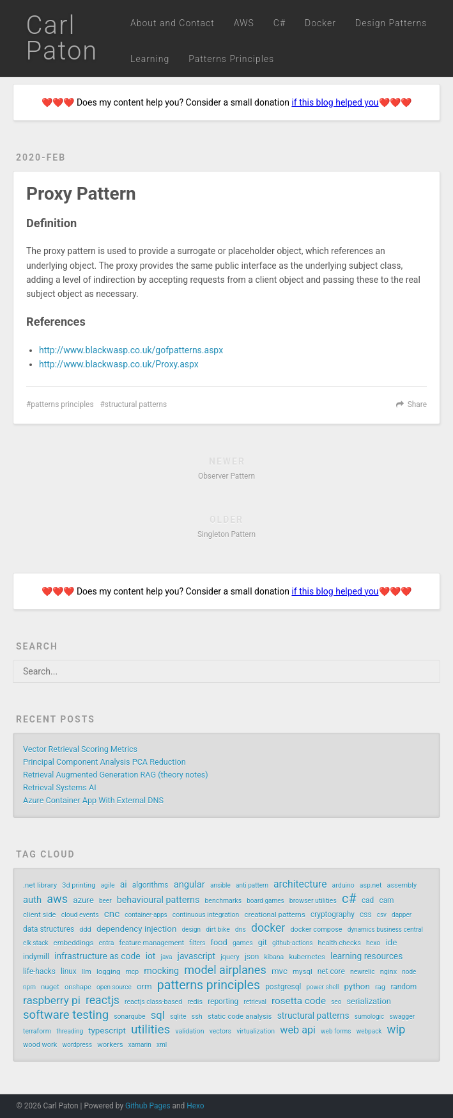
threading (69, 1031)
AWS (244, 23)
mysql (302, 971)
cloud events (80, 915)
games (243, 943)
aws (57, 899)
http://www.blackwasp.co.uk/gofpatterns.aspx (131, 350)
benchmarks (223, 901)
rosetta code (299, 1001)
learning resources (366, 956)
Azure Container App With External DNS (93, 800)
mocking (161, 971)
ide (391, 942)
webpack (369, 1031)
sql (158, 1015)
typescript (107, 1030)
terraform (37, 1031)
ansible (220, 885)
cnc (111, 914)
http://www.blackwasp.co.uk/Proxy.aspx (119, 364)
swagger (402, 1016)
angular (189, 884)
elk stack (35, 942)
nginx (388, 972)
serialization (368, 1001)
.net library (40, 885)
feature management (151, 943)
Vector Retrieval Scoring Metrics (80, 749)
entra (106, 943)
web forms (336, 1031)
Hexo (195, 1105)
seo (336, 1001)
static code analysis (240, 1016)
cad (368, 900)
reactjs (102, 1000)
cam (386, 900)
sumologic (370, 1016)
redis (195, 1002)
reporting (223, 1001)
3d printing (78, 885)
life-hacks (39, 971)
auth (32, 900)
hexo (373, 943)
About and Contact (172, 23)
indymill (36, 956)
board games (265, 900)
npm (29, 987)
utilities (150, 1029)
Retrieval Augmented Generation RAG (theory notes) (115, 774)
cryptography (333, 914)
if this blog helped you (334, 102)
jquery (230, 957)
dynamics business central (385, 929)
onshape (78, 987)
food (218, 942)
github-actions (292, 942)
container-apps (146, 914)
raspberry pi (52, 1000)
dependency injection (136, 929)
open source (114, 987)
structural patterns (136, 404)
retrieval (254, 1001)
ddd (85, 929)
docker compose (316, 929)
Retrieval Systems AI (59, 787)
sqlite (178, 1016)
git (262, 942)
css (366, 914)
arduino (343, 885)
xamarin (139, 1044)
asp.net (371, 885)
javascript (196, 956)
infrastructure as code (97, 956)
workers (110, 1044)
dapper (401, 914)
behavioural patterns (158, 900)
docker (268, 928)
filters (197, 942)
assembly (402, 885)
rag (380, 986)
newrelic (362, 972)
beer (105, 900)
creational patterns (274, 914)
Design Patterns (391, 23)
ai (123, 884)
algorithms (150, 885)
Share (417, 404)
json (252, 956)
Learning (149, 59)
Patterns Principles (231, 59)
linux (69, 971)
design (191, 929)
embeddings (74, 942)
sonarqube (129, 1016)
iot (151, 956)
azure (83, 900)
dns (240, 929)
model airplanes (225, 970)
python (356, 986)
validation (190, 1031)
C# (279, 23)
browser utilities (313, 901)
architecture (299, 884)
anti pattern (252, 885)
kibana (274, 957)
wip (396, 1029)
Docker (320, 23)
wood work (40, 1045)
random (403, 986)
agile (107, 885)
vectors (220, 1031)
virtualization (255, 1031)
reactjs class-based (153, 1002)
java (167, 957)
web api (298, 1030)
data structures (48, 929)
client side (39, 914)
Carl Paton (62, 38)
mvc (280, 971)
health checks (339, 943)
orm (144, 986)
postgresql (283, 986)
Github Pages (148, 1105)
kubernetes (307, 956)
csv (382, 914)
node (409, 971)
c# (349, 898)
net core (331, 971)
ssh (197, 1016)
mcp (132, 972)
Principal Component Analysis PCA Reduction (104, 762)
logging (108, 971)
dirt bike (217, 929)
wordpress (77, 1044)
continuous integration (206, 915)
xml (162, 1044)
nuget (50, 986)
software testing (66, 1015)
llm (86, 972)
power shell (322, 987)
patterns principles (62, 404)
